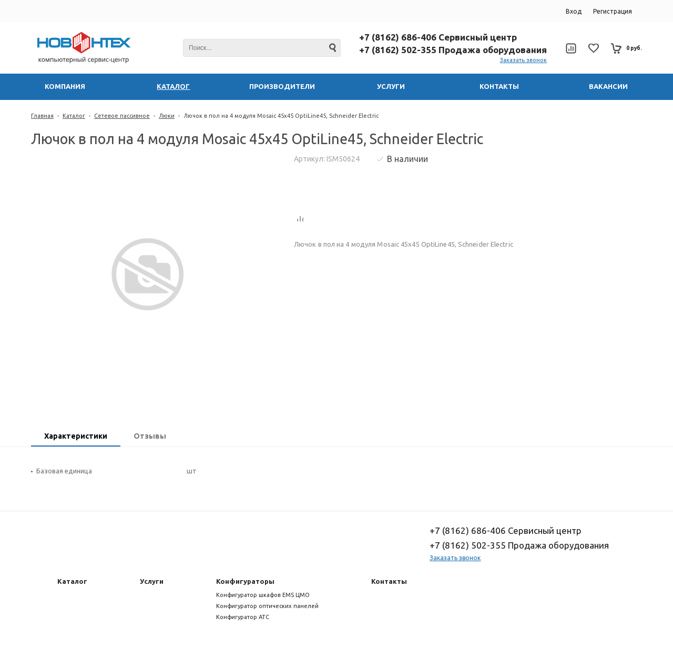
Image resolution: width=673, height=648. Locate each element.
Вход (574, 11)
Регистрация (612, 11)
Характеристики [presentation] (75, 436)
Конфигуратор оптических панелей (267, 606)
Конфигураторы (245, 581)
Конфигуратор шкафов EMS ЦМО (263, 595)
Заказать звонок (523, 60)
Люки (167, 116)
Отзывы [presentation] (150, 436)
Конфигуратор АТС (242, 617)
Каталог (74, 116)
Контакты (389, 581)
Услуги (152, 581)
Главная (42, 116)
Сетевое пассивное (122, 116)
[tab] (75, 437)
